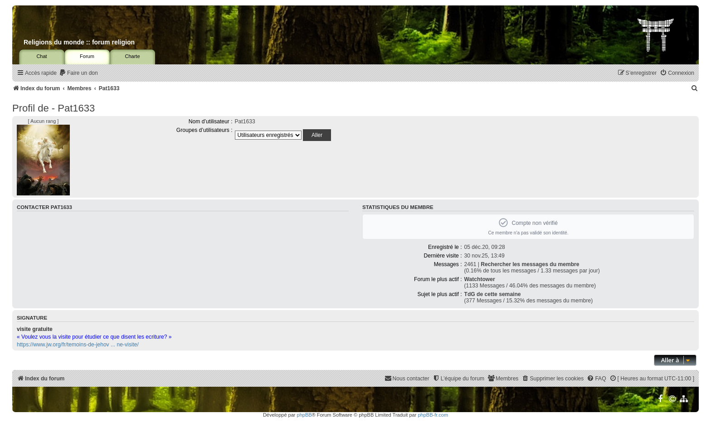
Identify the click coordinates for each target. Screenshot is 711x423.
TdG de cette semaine (492, 294)
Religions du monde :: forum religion (79, 42)
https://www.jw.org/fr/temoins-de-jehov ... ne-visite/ (78, 344)
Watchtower (479, 279)
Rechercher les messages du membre (530, 264)
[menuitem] (78, 73)
